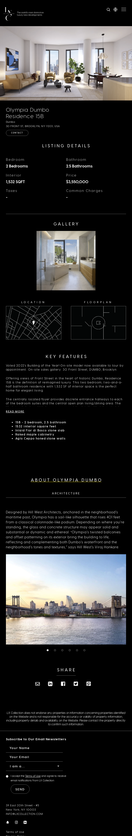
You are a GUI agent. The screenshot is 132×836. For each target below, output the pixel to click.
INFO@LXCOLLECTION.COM (24, 815)
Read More (15, 413)
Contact (17, 133)
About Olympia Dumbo (67, 481)
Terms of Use (15, 834)
